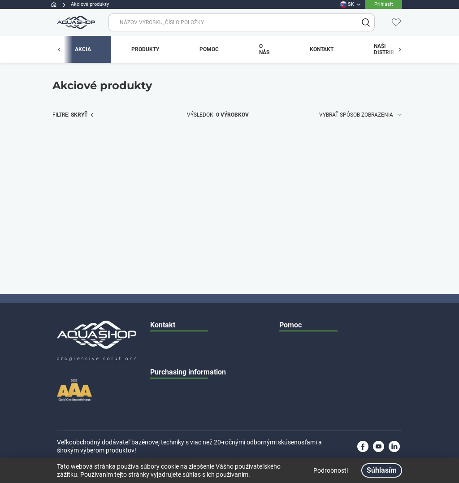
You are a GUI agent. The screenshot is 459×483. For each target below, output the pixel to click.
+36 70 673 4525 (213, 292)
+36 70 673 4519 (203, 274)
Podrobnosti (330, 470)
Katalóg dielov (296, 274)
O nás (286, 292)
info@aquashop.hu (190, 238)
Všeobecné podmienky (306, 238)
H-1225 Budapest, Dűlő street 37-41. (211, 310)
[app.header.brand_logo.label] (75, 22)
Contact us (292, 310)
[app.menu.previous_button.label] (64, 49)
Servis (286, 256)
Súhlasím (382, 470)
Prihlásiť (383, 4)
